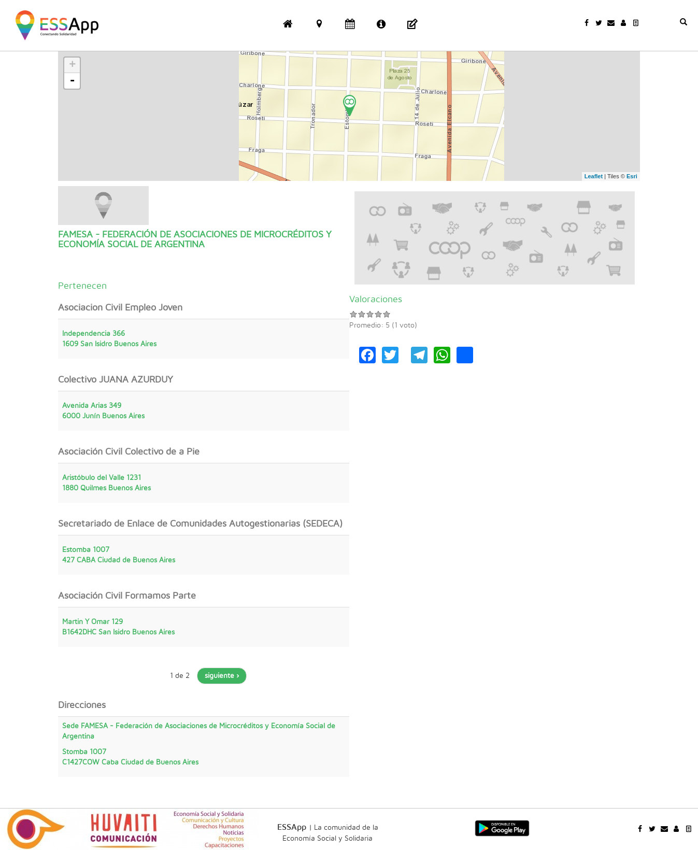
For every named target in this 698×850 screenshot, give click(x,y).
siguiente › (222, 675)
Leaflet (594, 176)
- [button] (72, 81)
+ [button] (72, 65)
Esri (631, 176)
